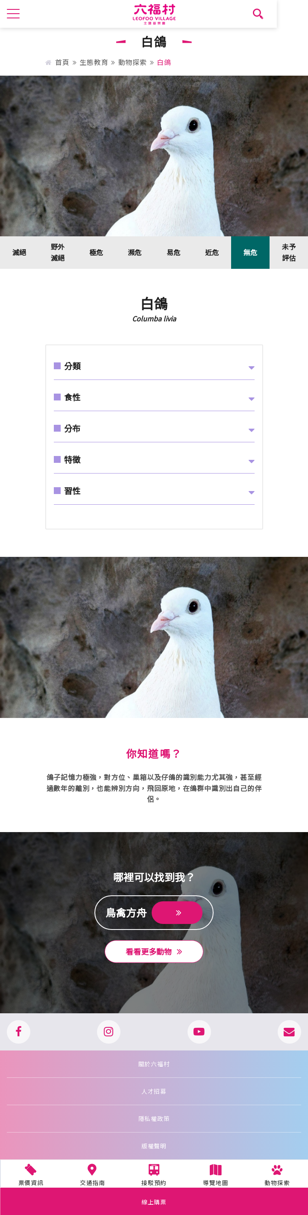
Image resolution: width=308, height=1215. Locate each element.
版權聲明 (154, 1145)
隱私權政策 (154, 1118)
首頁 (57, 62)
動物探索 (132, 62)
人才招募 (154, 1091)
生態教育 (93, 62)
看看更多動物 (154, 951)
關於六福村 (154, 1063)
